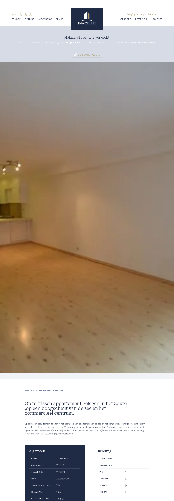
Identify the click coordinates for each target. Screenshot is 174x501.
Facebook (20, 14)
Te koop (16, 19)
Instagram (25, 14)
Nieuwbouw (45, 19)
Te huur (29, 19)
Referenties (142, 19)
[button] (14, 14)
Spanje (59, 19)
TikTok (30, 14)
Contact (157, 19)
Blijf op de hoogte (137, 14)
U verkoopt (124, 19)
